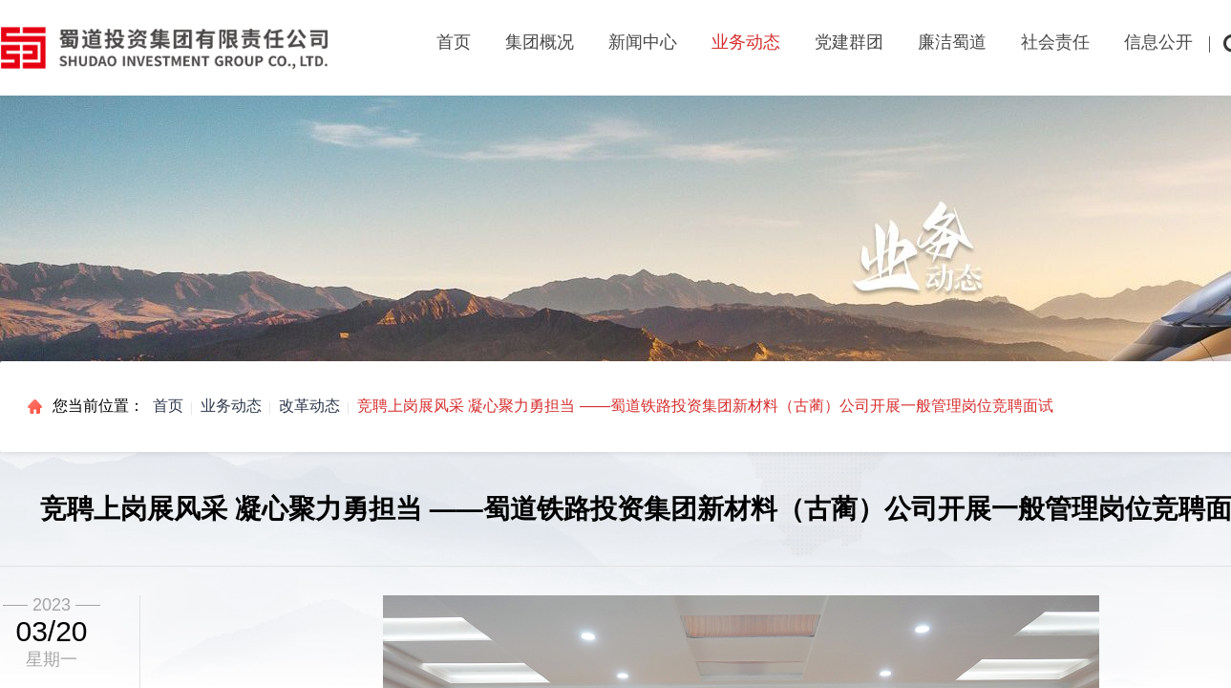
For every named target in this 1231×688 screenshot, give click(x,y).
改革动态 (309, 406)
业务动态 (231, 406)
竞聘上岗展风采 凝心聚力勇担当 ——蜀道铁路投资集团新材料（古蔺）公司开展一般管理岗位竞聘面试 (705, 406)
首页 (453, 42)
